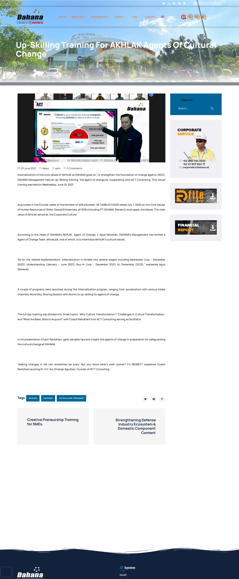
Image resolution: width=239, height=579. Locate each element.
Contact (150, 17)
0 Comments (74, 168)
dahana (48, 398)
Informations (99, 17)
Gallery (119, 17)
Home (62, 17)
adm (57, 168)
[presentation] (6, 572)
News (45, 168)
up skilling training (71, 398)
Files (134, 17)
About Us (77, 17)
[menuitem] (162, 16)
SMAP (123, 575)
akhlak (33, 398)
